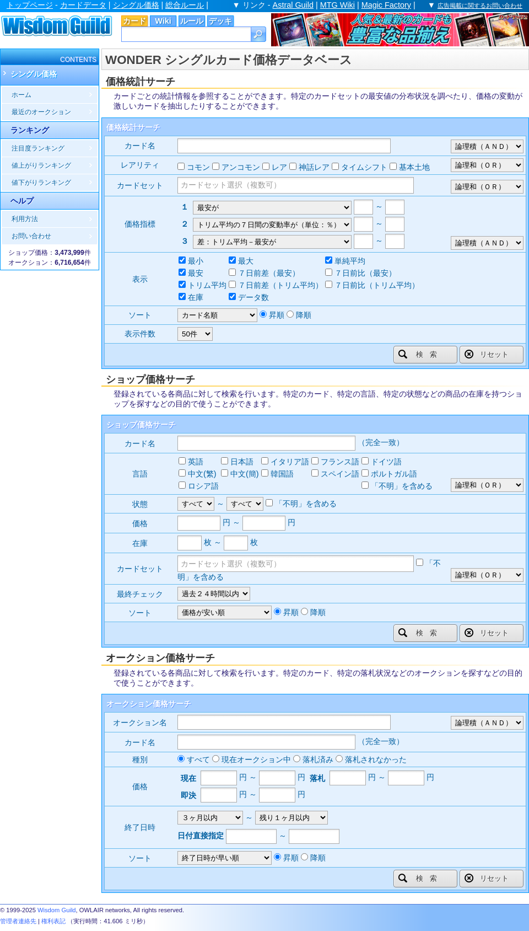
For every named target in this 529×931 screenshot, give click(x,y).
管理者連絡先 (18, 921)
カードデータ (83, 5)
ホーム (21, 95)
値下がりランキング (41, 182)
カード (134, 21)
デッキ (220, 21)
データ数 (253, 297)
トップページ (30, 5)
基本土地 (414, 167)
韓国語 (282, 473)
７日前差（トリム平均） (280, 285)
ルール (191, 21)
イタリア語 (290, 461)
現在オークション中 (256, 759)
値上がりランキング (41, 165)
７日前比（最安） (365, 273)
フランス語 (340, 461)
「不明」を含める (402, 485)
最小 (195, 260)
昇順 (276, 315)
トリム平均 (207, 285)
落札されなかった (376, 759)
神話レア (314, 167)
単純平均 (349, 260)
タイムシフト (364, 167)
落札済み (318, 759)
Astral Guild (293, 5)
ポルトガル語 (394, 473)
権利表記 (53, 921)
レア (279, 167)
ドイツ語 (386, 461)
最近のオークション (41, 112)
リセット (487, 354)
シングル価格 (136, 5)
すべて (198, 759)
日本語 (241, 461)
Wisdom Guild (56, 910)
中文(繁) (202, 473)
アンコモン (241, 167)
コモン (198, 167)
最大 (245, 260)
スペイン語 (340, 473)
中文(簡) (244, 473)
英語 (195, 461)
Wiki (163, 21)
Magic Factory (386, 5)
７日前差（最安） (269, 273)
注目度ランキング (38, 148)
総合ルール (184, 5)
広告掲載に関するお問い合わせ (480, 5)
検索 (421, 354)
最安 (195, 273)
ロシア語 (203, 485)
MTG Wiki (337, 5)
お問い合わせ (31, 236)
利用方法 (25, 219)
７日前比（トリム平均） (376, 285)
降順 (303, 315)
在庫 (195, 297)
